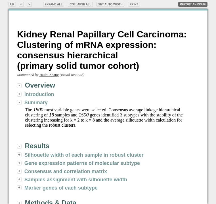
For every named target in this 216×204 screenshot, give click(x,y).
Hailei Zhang (49, 75)
